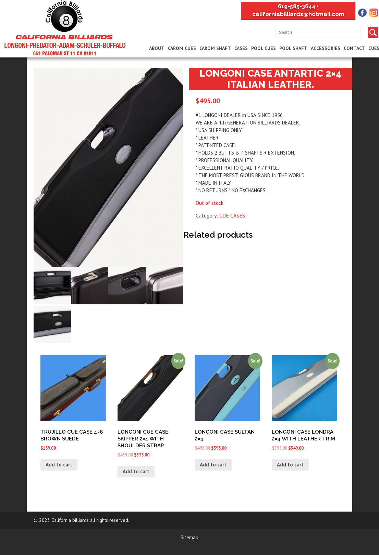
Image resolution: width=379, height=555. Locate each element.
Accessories (325, 48)
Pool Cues (263, 48)
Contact (354, 48)
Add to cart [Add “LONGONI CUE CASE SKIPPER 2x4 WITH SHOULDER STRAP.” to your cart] (136, 471)
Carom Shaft (215, 48)
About (156, 48)
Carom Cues (182, 48)
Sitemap (189, 537)
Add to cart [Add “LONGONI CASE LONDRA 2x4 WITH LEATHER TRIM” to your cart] (290, 464)
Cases (241, 48)
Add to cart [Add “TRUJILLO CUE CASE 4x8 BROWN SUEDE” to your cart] (59, 464)
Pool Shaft (293, 48)
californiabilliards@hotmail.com (298, 14)
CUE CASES (232, 215)
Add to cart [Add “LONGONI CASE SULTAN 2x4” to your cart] (213, 464)
